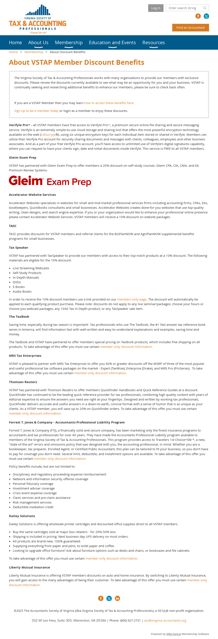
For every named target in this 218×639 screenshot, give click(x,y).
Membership (33, 52)
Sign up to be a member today (36, 111)
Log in (155, 8)
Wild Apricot (173, 634)
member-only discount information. (126, 346)
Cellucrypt (48, 134)
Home (13, 52)
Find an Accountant (190, 27)
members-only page (131, 299)
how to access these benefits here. (108, 103)
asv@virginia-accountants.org (165, 620)
